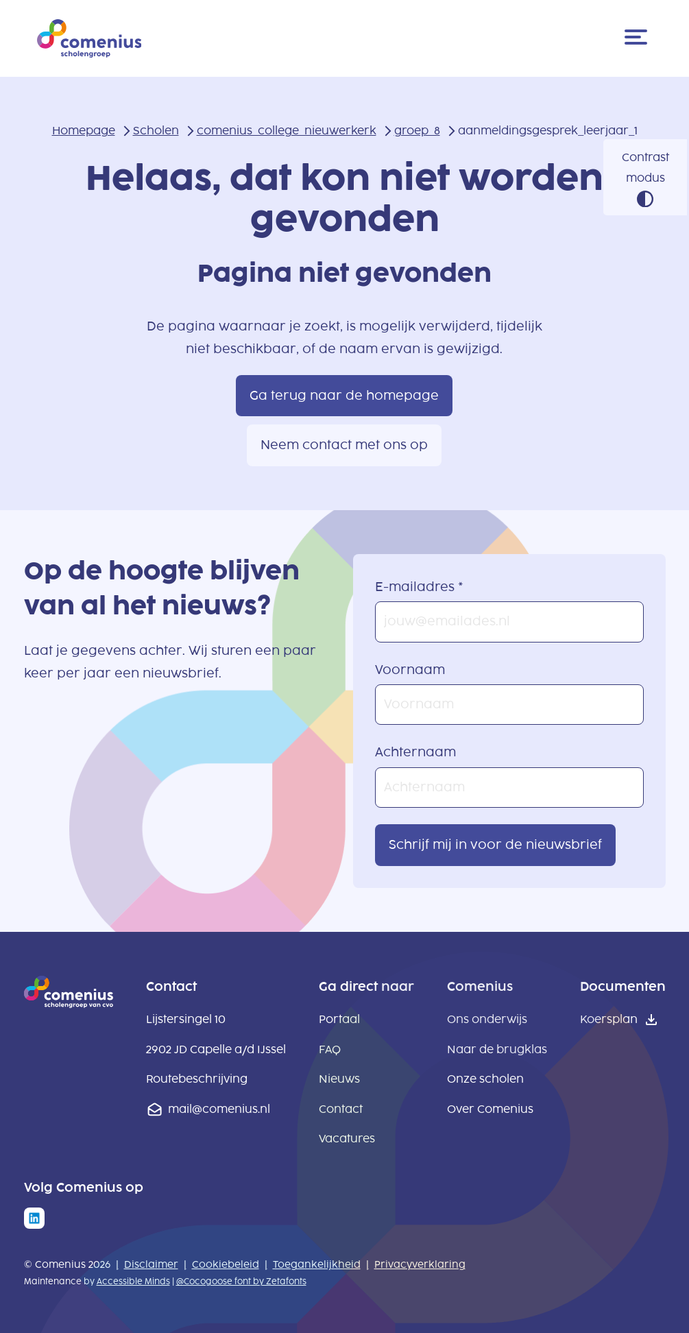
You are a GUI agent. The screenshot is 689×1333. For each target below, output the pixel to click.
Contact (341, 1109)
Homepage (83, 130)
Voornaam (410, 669)
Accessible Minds (133, 1281)
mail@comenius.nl (219, 1109)
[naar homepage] (68, 1003)
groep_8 (417, 130)
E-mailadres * (419, 587)
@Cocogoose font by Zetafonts (241, 1281)
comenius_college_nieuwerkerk (286, 130)
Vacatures (347, 1138)
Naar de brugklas (497, 1049)
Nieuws (339, 1078)
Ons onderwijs (487, 1019)
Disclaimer (151, 1265)
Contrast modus (645, 167)
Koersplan (609, 1019)
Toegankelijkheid (317, 1265)
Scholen (156, 130)
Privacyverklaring (420, 1265)
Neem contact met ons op (344, 445)
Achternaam (415, 752)
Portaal (339, 1019)
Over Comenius (490, 1109)
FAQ (330, 1049)
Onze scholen (485, 1078)
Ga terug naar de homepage (344, 395)
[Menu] (638, 38)
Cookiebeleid (225, 1265)
